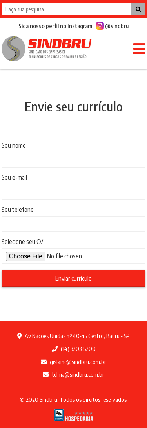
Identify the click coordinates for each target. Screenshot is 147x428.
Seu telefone (18, 209)
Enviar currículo (73, 278)
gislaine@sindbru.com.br (73, 361)
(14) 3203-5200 (74, 348)
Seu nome (14, 145)
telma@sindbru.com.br (73, 374)
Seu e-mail (14, 177)
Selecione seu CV (22, 241)
